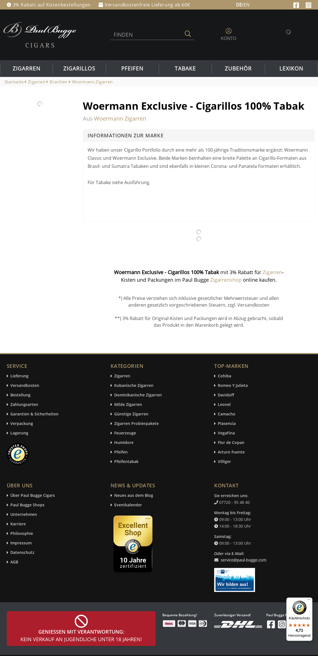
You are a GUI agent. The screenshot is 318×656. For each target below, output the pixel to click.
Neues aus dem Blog (133, 495)
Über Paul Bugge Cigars (32, 495)
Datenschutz (22, 552)
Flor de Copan (231, 442)
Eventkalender (128, 505)
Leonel (224, 404)
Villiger (224, 461)
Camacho (226, 414)
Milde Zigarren (128, 404)
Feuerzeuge (125, 433)
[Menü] (309, 601)
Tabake (185, 68)
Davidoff (226, 395)
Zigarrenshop (226, 279)
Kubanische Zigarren (133, 385)
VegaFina (226, 433)
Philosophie (21, 533)
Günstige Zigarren (131, 414)
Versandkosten (24, 385)
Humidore (124, 442)
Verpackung (21, 423)
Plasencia (227, 423)
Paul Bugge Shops (27, 505)
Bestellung (20, 395)
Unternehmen (23, 514)
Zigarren (26, 68)
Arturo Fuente (231, 452)
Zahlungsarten (24, 404)
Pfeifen (132, 68)
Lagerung (19, 433)
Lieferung (19, 376)
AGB (14, 562)
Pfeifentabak (126, 461)
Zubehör (238, 68)
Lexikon (291, 68)
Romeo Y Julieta (233, 385)
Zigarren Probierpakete (136, 423)
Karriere (18, 524)
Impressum (21, 543)
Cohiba (224, 376)
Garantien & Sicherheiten (34, 414)
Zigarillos (79, 68)
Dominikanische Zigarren (138, 395)
